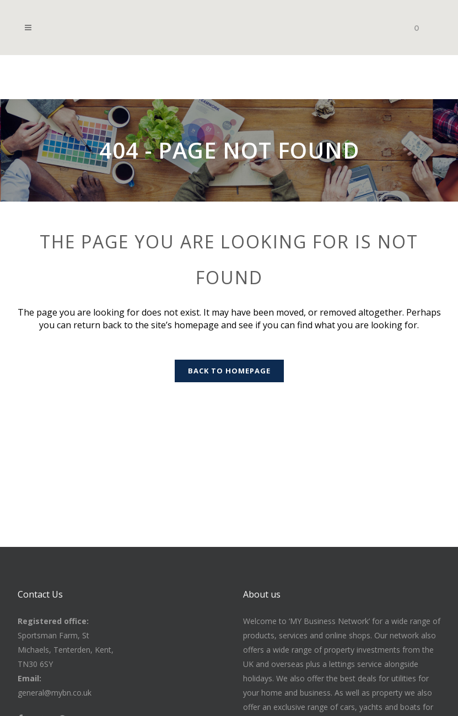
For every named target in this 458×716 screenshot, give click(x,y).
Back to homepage (229, 371)
